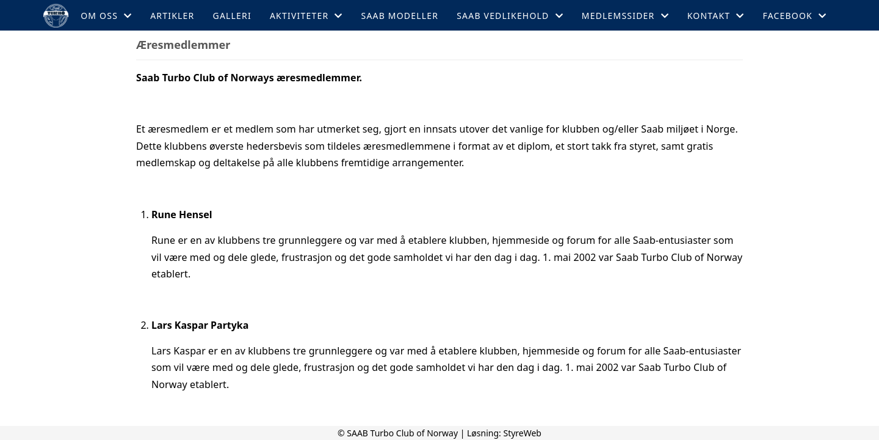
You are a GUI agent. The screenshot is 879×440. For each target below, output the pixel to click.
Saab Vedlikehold (510, 15)
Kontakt (716, 15)
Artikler (172, 15)
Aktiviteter (306, 15)
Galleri (232, 15)
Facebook (794, 15)
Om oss (106, 15)
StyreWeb (522, 433)
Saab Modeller (400, 15)
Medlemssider (625, 15)
